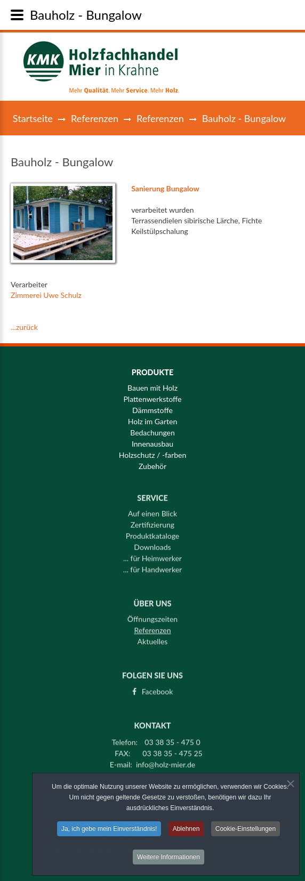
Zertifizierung (152, 521)
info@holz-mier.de (165, 761)
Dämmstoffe (152, 410)
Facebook (157, 688)
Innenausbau (152, 444)
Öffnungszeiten (152, 616)
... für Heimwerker (152, 555)
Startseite (33, 118)
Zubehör (152, 466)
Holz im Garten (153, 421)
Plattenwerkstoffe (152, 399)
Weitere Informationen (168, 859)
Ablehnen (186, 831)
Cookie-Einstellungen (245, 831)
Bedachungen (152, 433)
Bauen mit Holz (152, 388)
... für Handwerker (152, 566)
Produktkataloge (153, 532)
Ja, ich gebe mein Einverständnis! (109, 831)
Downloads (152, 543)
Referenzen (94, 118)
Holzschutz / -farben (152, 455)
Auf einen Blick (152, 510)
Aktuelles (153, 638)
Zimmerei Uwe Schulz (46, 295)
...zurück (24, 327)
